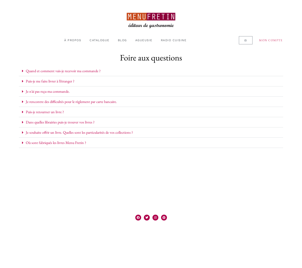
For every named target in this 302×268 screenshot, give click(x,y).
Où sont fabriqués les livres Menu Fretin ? (56, 142)
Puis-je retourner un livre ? (45, 111)
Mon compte (270, 40)
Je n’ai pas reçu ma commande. (48, 91)
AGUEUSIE (143, 40)
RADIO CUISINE (174, 40)
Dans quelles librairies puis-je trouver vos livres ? (60, 122)
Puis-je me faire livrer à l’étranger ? (50, 81)
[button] (151, 71)
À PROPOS (72, 40)
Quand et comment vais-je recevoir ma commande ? (63, 70)
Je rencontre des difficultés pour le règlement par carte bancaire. (71, 101)
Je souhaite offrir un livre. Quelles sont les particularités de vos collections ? (79, 132)
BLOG (122, 40)
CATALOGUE (99, 40)
